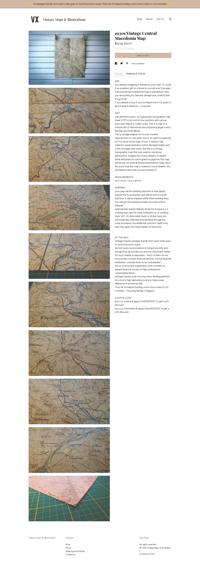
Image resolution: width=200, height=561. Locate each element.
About (149, 19)
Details (119, 73)
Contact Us (70, 555)
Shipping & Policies (136, 73)
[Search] (170, 19)
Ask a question (138, 63)
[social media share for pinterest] (127, 63)
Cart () (160, 19)
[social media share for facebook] (116, 63)
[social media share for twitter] (121, 63)
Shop (139, 19)
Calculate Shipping (124, 48)
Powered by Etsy (147, 554)
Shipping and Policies (75, 551)
